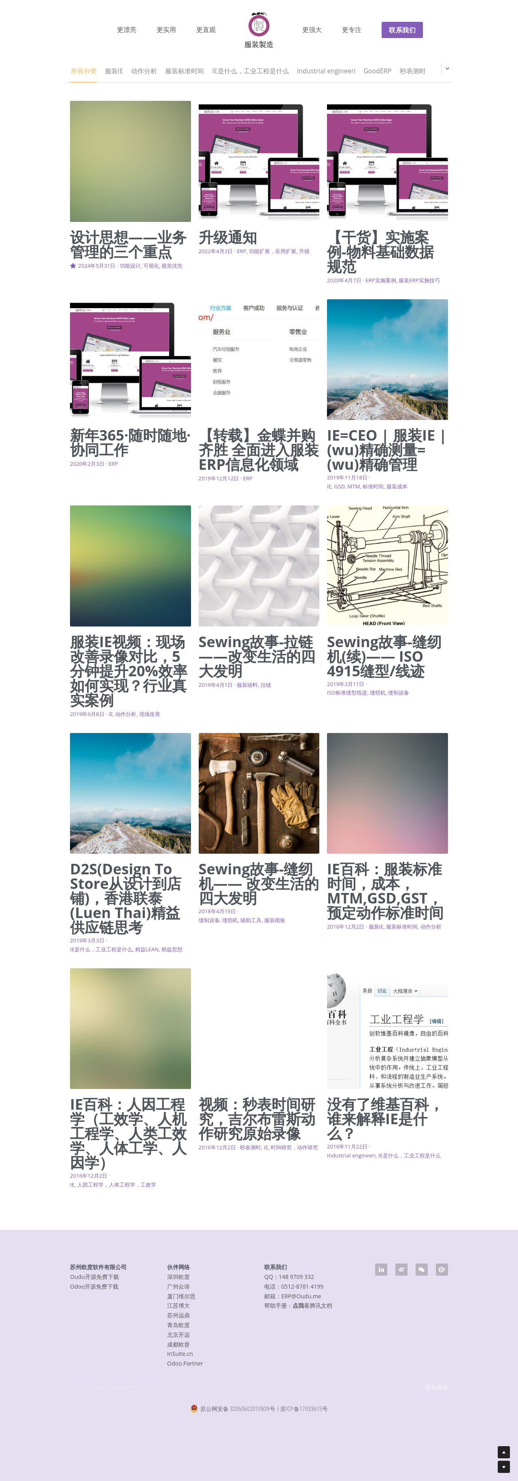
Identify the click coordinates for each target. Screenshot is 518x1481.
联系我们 (402, 30)
